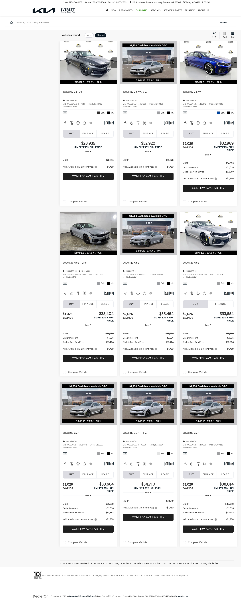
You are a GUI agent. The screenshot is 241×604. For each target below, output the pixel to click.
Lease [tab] (105, 133)
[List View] (233, 35)
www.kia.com (182, 596)
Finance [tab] (88, 133)
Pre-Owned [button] (125, 10)
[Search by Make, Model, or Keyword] (116, 22)
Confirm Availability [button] (88, 176)
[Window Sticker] (111, 123)
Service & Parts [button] (173, 10)
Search (223, 23)
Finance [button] (190, 10)
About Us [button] (203, 10)
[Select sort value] (215, 35)
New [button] (113, 10)
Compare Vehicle (77, 201)
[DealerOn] (41, 596)
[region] (88, 163)
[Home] (106, 10)
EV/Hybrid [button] (141, 10)
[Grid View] (224, 35)
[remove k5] (89, 35)
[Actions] (111, 92)
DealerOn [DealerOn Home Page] (73, 596)
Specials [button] (155, 10)
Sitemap (83, 596)
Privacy (91, 596)
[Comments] (106, 123)
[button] (114, 62)
